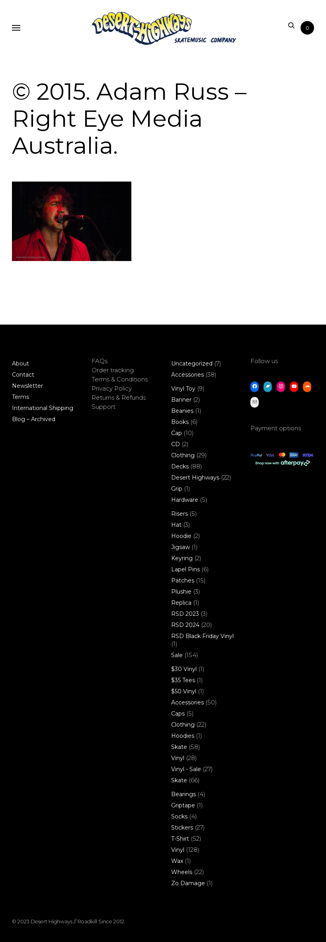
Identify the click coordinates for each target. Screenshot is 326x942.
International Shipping (42, 408)
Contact (23, 374)
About (20, 363)
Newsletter (27, 385)
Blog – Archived (33, 419)
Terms (20, 396)
